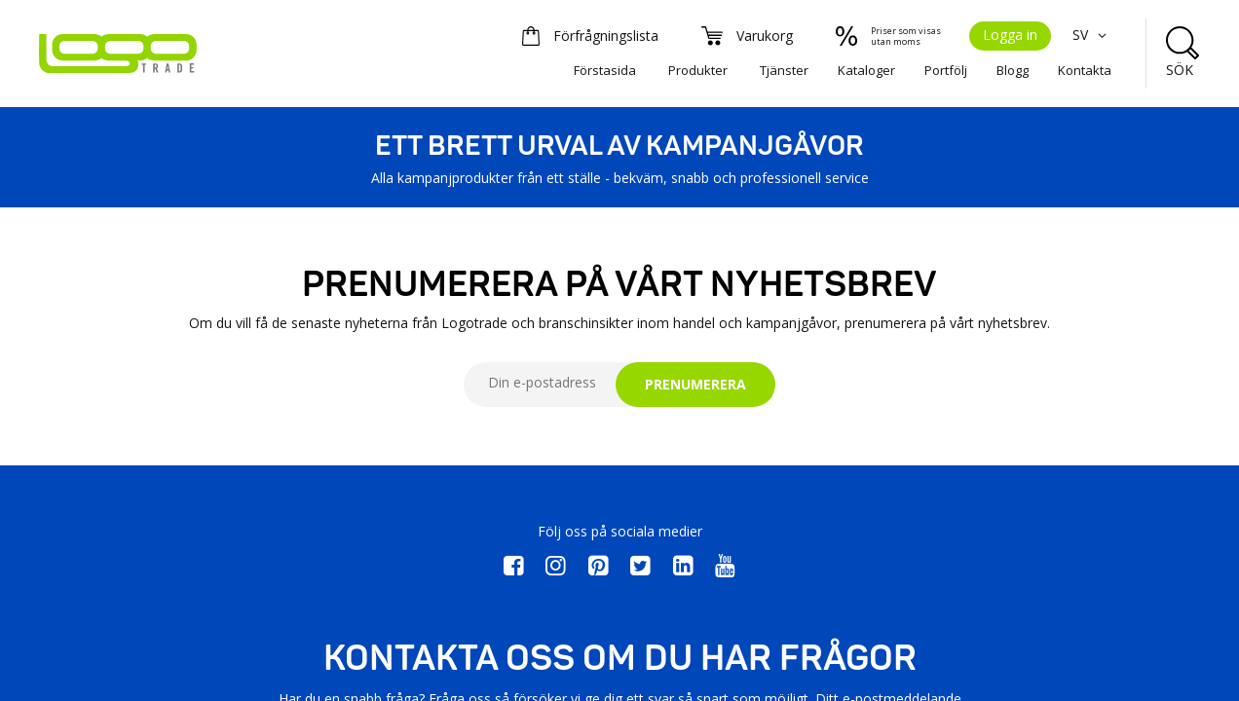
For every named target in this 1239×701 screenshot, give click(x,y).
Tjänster (784, 70)
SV (1091, 34)
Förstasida (605, 70)
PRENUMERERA (695, 384)
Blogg (1012, 70)
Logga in (1010, 34)
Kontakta (1084, 70)
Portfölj (945, 70)
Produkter (698, 70)
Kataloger (866, 70)
